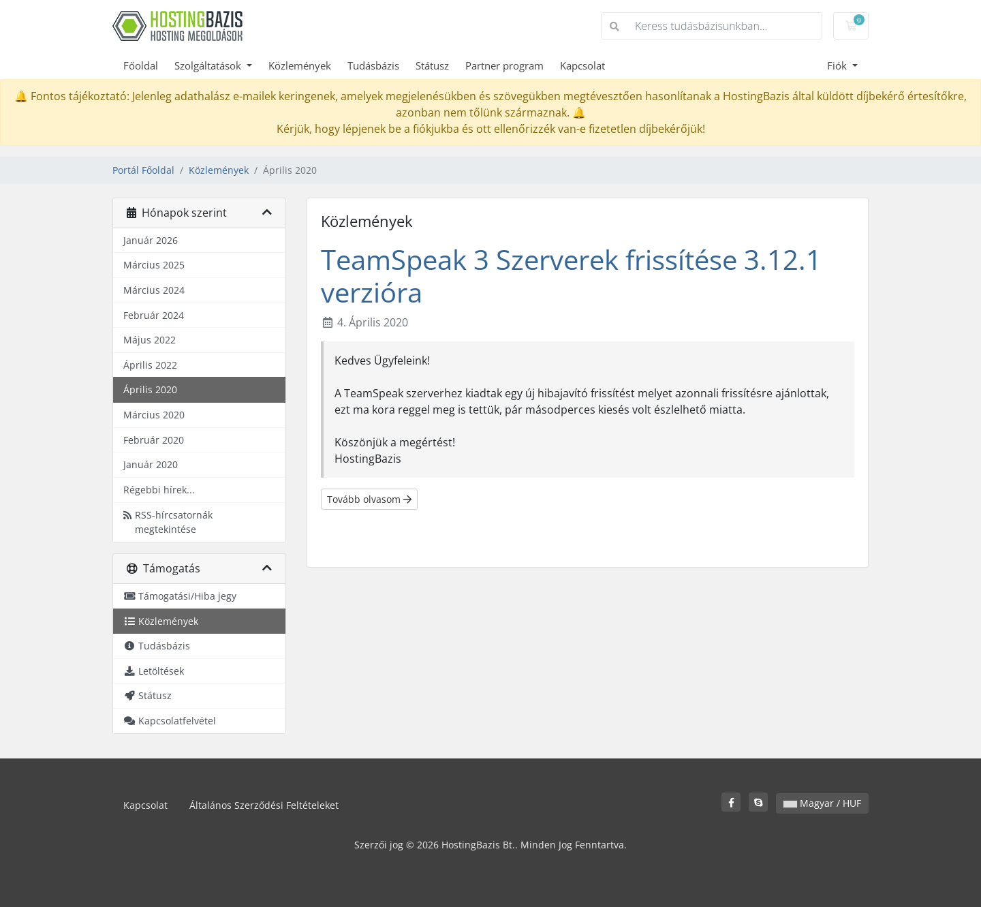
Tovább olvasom (369, 499)
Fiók (838, 65)
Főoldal (140, 65)
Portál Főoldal (143, 170)
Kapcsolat (582, 65)
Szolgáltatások (209, 65)
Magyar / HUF (822, 803)
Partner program (504, 65)
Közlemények (299, 65)
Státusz (432, 65)
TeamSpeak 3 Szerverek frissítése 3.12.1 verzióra (571, 276)
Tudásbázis (373, 65)
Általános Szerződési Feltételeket (264, 805)
